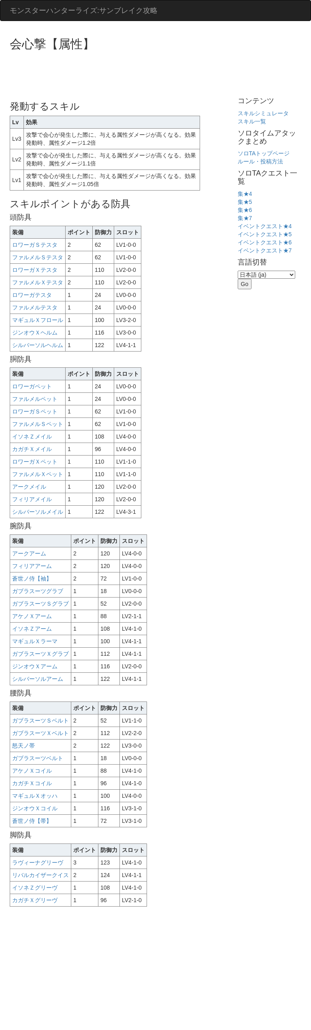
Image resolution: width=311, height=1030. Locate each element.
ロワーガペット (32, 386)
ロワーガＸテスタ (35, 270)
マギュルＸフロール (37, 320)
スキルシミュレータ (263, 113)
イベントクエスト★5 (265, 234)
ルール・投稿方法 (260, 161)
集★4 (245, 194)
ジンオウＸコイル (35, 808)
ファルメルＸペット (37, 474)
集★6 (245, 210)
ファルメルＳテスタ (37, 257)
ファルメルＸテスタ (37, 282)
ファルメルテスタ (35, 307)
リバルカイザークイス (40, 875)
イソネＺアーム (32, 628)
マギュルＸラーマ (35, 641)
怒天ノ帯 (23, 745)
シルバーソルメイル (37, 512)
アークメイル (29, 486)
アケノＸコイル (32, 770)
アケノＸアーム (32, 616)
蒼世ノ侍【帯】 (32, 821)
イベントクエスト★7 (265, 250)
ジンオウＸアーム (35, 666)
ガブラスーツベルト (37, 758)
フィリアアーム (32, 566)
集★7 (245, 218)
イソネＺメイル (32, 436)
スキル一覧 (252, 121)
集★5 (245, 202)
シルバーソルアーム (37, 679)
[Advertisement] (157, 73)
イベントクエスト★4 (265, 226)
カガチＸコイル (32, 783)
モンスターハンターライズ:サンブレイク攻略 (84, 10)
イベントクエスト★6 (265, 242)
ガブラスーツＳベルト (40, 720)
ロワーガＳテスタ (35, 245)
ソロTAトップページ (264, 153)
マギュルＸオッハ (35, 796)
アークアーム (29, 553)
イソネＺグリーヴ (35, 887)
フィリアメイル (32, 499)
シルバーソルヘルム (37, 345)
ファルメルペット (35, 399)
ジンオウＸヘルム (35, 332)
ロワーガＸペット (35, 461)
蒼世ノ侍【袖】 (32, 578)
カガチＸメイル (32, 449)
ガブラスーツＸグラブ (40, 654)
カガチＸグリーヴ (35, 900)
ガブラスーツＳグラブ (40, 603)
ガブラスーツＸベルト (40, 733)
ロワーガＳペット (35, 411)
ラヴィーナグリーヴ (37, 862)
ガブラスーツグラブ (37, 591)
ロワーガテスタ (32, 295)
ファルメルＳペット (37, 424)
